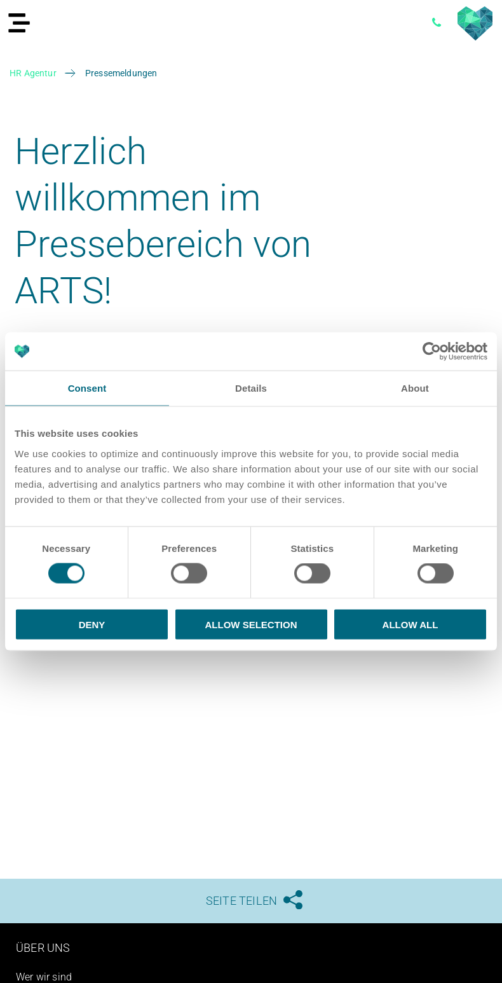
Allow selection (251, 624)
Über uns (43, 947)
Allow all (410, 624)
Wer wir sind (44, 977)
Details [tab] (251, 388)
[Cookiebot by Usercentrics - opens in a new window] (431, 351)
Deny (92, 624)
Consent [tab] (87, 388)
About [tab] (415, 388)
